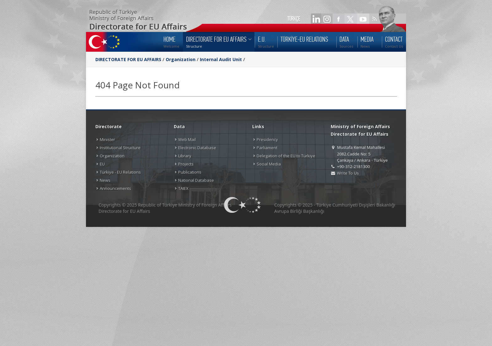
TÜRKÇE (293, 19)
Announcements (115, 188)
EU (102, 164)
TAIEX (183, 188)
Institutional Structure (120, 147)
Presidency (267, 139)
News (105, 180)
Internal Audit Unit (221, 59)
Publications (189, 172)
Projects (186, 164)
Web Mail (187, 139)
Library (184, 156)
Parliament (267, 147)
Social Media (269, 164)
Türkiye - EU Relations (120, 172)
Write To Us (348, 173)
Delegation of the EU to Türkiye (286, 156)
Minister (107, 139)
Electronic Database (197, 147)
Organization (180, 59)
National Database (196, 180)
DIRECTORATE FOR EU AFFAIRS (129, 59)
